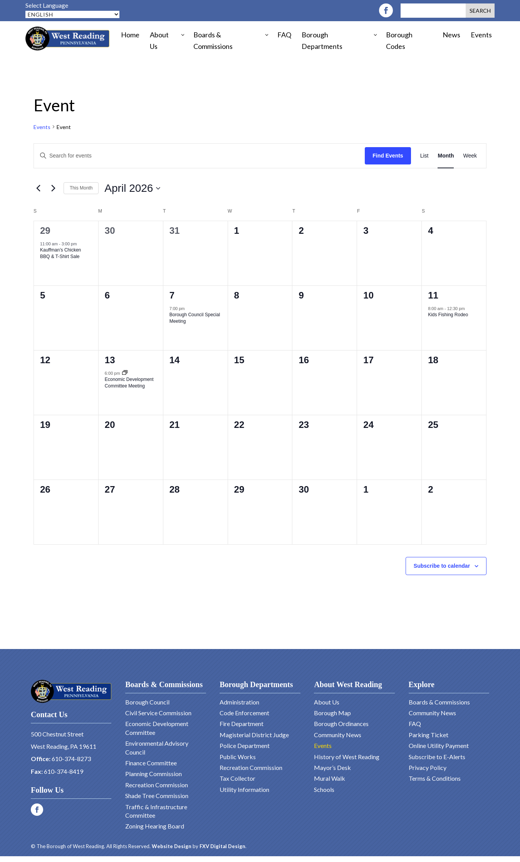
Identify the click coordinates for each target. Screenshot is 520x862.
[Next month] (53, 188)
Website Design (171, 846)
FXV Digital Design (222, 846)
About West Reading (348, 684)
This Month (81, 188)
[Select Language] (72, 14)
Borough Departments (256, 684)
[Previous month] (38, 188)
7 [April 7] (171, 295)
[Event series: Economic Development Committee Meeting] (124, 373)
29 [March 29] (45, 230)
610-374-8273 (71, 758)
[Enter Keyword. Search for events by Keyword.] (199, 156)
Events (42, 127)
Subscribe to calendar (442, 566)
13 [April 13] (110, 360)
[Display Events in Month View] (446, 156)
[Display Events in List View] (424, 156)
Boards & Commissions (164, 684)
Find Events (387, 156)
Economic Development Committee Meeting (129, 383)
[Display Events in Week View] (470, 156)
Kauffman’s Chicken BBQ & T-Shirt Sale (60, 253)
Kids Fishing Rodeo (448, 314)
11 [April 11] (433, 295)
